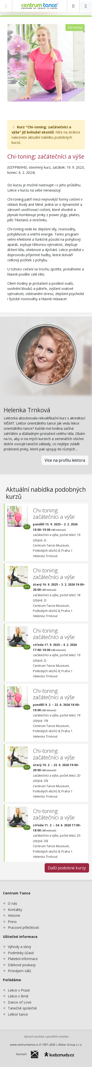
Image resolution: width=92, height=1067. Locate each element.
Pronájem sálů (19, 970)
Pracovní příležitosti (23, 927)
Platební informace (23, 958)
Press (12, 921)
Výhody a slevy (19, 946)
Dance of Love (19, 1002)
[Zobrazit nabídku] (6, 6)
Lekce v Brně (18, 996)
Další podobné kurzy (67, 868)
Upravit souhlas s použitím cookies (46, 1036)
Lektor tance (18, 1014)
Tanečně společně (22, 1008)
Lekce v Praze (19, 990)
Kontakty (15, 909)
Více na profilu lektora (65, 460)
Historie (14, 915)
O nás (12, 903)
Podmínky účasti (21, 952)
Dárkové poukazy (22, 965)
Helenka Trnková (27, 410)
